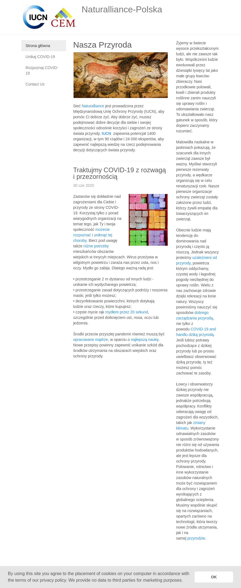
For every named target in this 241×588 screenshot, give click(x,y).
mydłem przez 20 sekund (126, 312)
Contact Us (35, 84)
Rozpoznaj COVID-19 (42, 70)
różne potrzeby (96, 246)
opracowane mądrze (90, 339)
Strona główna (38, 45)
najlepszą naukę (145, 339)
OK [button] (214, 577)
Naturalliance (93, 106)
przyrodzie (196, 538)
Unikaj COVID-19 (40, 56)
